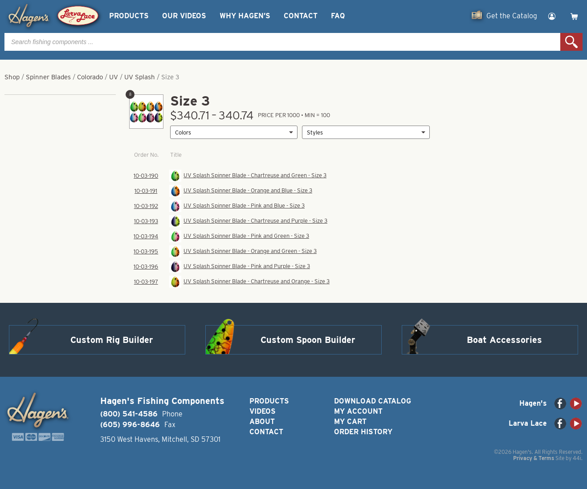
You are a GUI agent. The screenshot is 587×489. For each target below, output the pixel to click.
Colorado (90, 77)
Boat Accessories (504, 339)
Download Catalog (372, 401)
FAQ (338, 16)
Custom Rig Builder (111, 339)
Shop (12, 77)
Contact (301, 16)
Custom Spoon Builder (308, 339)
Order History (363, 432)
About (262, 421)
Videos (262, 411)
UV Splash (139, 77)
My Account (358, 411)
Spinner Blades (48, 77)
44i (577, 458)
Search (571, 42)
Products (129, 16)
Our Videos (184, 16)
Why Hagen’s (245, 16)
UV (113, 77)
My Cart (350, 421)
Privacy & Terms (533, 458)
